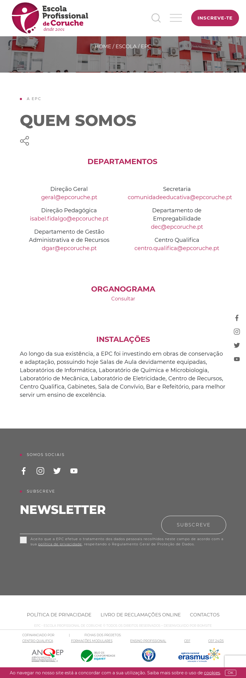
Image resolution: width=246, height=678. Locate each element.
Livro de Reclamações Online (141, 615)
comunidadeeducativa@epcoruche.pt (180, 197)
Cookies (212, 673)
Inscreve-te (215, 18)
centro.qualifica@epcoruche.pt (176, 248)
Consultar (123, 299)
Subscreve (194, 525)
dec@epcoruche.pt (177, 227)
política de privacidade (60, 544)
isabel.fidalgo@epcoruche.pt (69, 218)
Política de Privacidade (59, 615)
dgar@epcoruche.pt (69, 248)
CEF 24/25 (216, 641)
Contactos (204, 615)
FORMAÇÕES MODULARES (91, 641)
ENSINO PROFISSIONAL (148, 641)
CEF (187, 641)
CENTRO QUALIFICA (37, 641)
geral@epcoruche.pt (69, 197)
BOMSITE (204, 626)
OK (231, 672)
